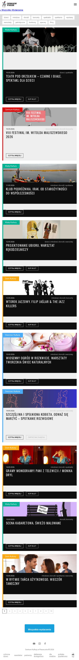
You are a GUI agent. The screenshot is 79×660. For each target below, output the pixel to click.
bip (73, 655)
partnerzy (28, 655)
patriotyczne (20, 22)
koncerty (36, 17)
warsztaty (7, 22)
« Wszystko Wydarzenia (11, 10)
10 (51, 613)
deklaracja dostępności (39, 655)
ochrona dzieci (6, 655)
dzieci (6, 17)
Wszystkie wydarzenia (39, 631)
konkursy (32, 22)
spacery (43, 22)
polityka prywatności (62, 655)
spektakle (47, 17)
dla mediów (52, 655)
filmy (52, 22)
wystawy (69, 17)
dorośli (26, 17)
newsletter (18, 655)
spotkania (58, 17)
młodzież (16, 17)
